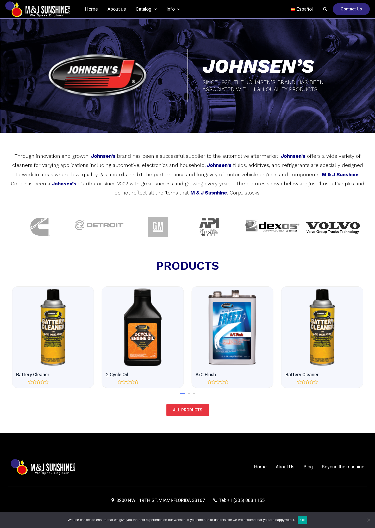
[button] (182, 393)
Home (91, 9)
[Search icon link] (325, 9)
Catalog (145, 9)
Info (172, 9)
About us (116, 9)
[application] (153, 9)
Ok (302, 520)
